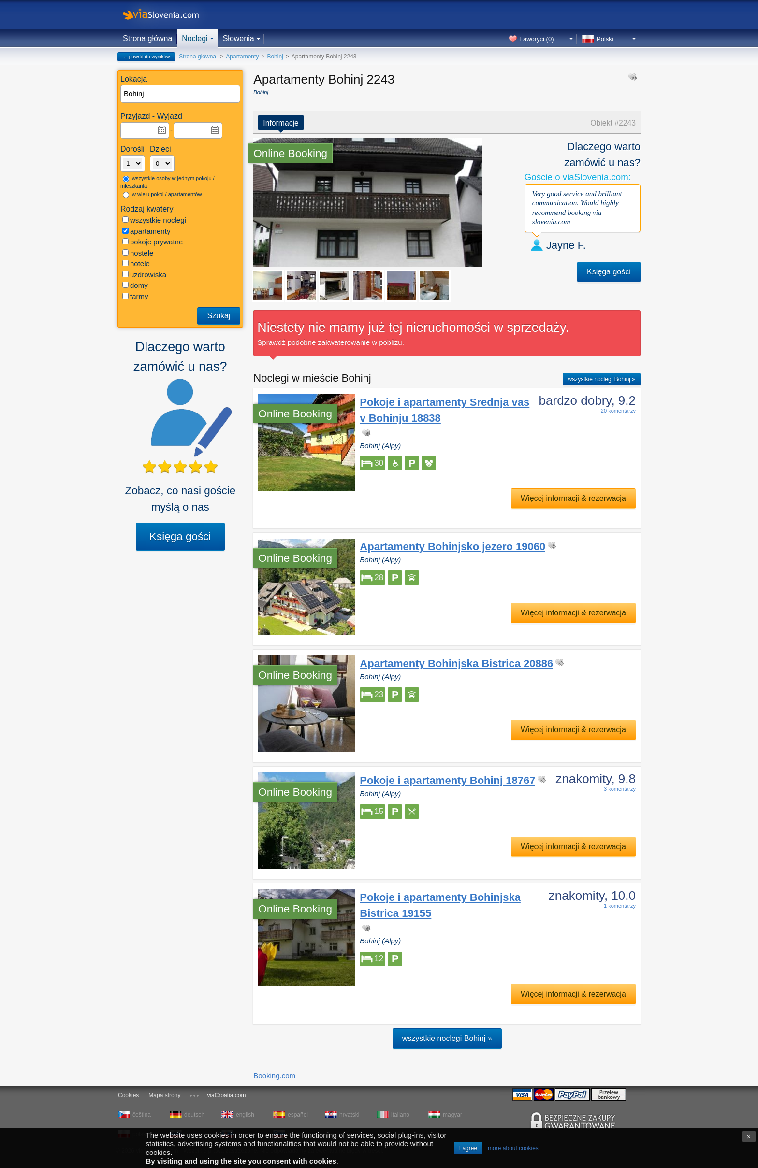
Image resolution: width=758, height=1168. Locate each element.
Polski (605, 39)
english (245, 1114)
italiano (400, 1114)
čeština (141, 1114)
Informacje (281, 123)
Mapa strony (164, 1095)
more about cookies (513, 1148)
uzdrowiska (144, 275)
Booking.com (274, 1075)
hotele (136, 263)
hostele (137, 253)
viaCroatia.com (226, 1095)
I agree (468, 1148)
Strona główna (147, 38)
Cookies (128, 1095)
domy (135, 285)
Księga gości (180, 536)
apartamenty (146, 231)
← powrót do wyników (146, 56)
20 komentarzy (618, 410)
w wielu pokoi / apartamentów (162, 194)
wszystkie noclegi (154, 220)
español (298, 1114)
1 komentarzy (620, 906)
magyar (452, 1114)
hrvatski (349, 1114)
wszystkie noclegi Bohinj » (601, 379)
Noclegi (194, 38)
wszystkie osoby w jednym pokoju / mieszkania (167, 182)
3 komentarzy (620, 789)
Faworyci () (536, 39)
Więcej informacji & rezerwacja (573, 498)
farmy (135, 296)
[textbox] (181, 94)
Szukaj (218, 316)
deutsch (194, 1114)
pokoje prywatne (152, 242)
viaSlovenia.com (168, 14)
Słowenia (238, 38)
